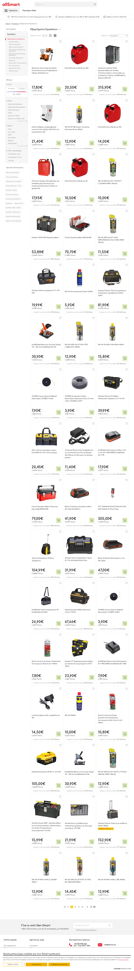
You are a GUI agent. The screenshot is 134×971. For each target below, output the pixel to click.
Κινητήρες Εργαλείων (16, 58)
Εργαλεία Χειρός (11, 190)
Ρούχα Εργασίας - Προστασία (14, 186)
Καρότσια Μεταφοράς (13, 221)
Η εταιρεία (33, 945)
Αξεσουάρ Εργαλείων (16, 47)
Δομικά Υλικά (19, 203)
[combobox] (119, 35)
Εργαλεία (11, 34)
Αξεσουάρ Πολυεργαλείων (18, 63)
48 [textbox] (44, 35)
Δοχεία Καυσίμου (15, 68)
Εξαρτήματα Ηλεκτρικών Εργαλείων (17, 54)
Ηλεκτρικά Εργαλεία (12, 172)
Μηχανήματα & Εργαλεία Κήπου (14, 181)
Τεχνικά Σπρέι (13, 71)
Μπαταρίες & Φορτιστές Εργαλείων (17, 50)
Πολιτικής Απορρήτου (89, 930)
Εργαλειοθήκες (14, 42)
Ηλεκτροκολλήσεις (12, 177)
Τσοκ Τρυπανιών (14, 65)
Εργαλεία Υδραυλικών (13, 212)
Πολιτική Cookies (124, 959)
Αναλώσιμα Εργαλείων (13, 199)
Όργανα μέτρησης (12, 194)
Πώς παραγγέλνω (10, 945)
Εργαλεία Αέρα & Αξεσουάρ (14, 207)
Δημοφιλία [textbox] (114, 35)
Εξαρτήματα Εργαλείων (16, 39)
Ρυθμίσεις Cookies (12, 964)
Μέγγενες (12, 60)
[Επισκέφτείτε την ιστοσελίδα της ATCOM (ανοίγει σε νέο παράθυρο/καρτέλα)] (122, 968)
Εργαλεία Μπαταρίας (13, 216)
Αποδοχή (86, 930)
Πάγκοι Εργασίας (15, 44)
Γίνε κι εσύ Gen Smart (45, 927)
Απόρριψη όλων (36, 964)
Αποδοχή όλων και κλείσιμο (59, 964)
